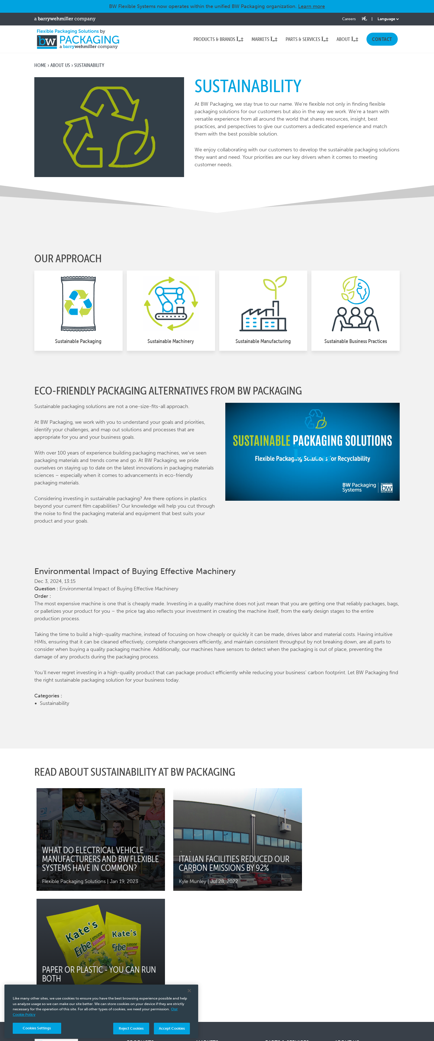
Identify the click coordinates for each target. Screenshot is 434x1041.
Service (273, 980)
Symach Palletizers (148, 969)
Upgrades (276, 961)
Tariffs (341, 970)
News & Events (351, 980)
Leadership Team (354, 961)
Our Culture (348, 952)
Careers (349, 19)
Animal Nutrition (214, 952)
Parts (270, 943)
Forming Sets (279, 952)
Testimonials (348, 998)
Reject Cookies (131, 1028)
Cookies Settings (37, 1028)
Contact (344, 1007)
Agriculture (208, 943)
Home (40, 65)
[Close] (189, 991)
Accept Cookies (172, 1028)
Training (274, 989)
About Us (60, 65)
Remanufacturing (284, 970)
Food (202, 970)
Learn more (311, 6)
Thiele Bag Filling (145, 978)
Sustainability (349, 989)
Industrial (206, 980)
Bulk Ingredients (214, 961)
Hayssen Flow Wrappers (154, 943)
